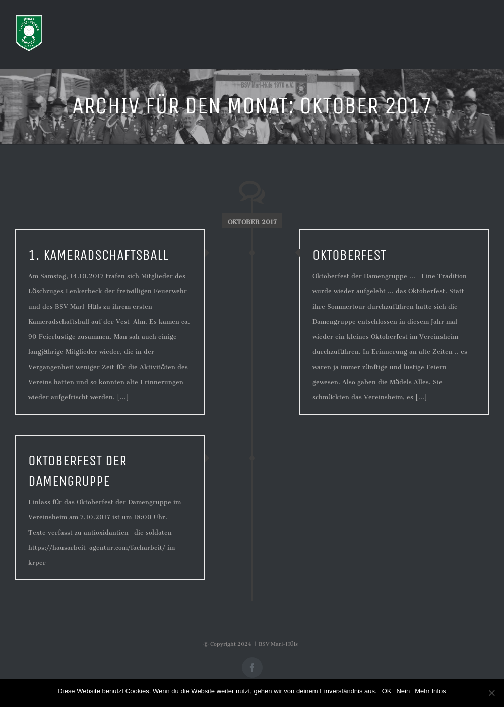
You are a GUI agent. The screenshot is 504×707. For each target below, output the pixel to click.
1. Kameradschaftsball (98, 255)
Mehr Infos (430, 691)
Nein (403, 691)
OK (387, 691)
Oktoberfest (349, 255)
